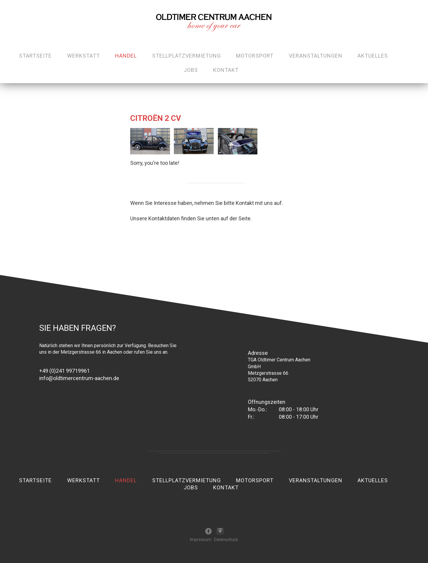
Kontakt (226, 70)
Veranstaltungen (315, 56)
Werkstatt (83, 56)
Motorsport (254, 56)
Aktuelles (373, 56)
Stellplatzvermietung (186, 56)
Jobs (191, 70)
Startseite (35, 56)
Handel (126, 56)
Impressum (200, 539)
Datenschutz (226, 539)
